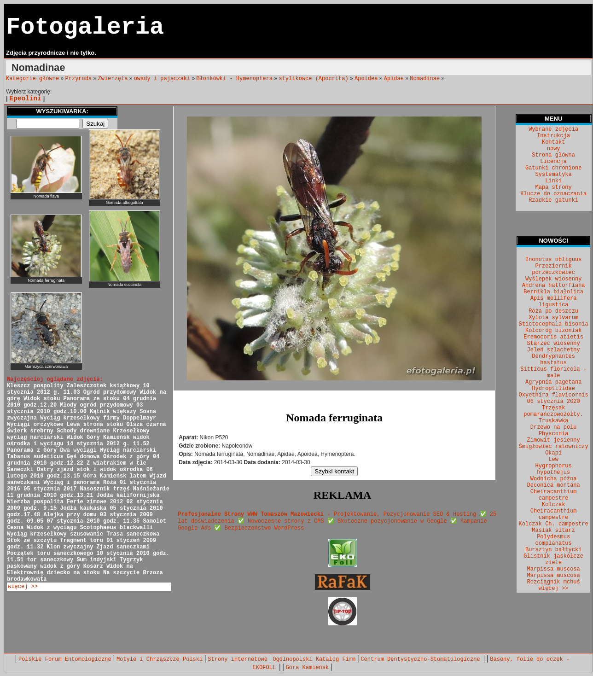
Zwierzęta (113, 79)
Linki (553, 181)
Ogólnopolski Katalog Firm (314, 659)
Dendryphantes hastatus (553, 359)
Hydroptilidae (553, 388)
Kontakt (553, 142)
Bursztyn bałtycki (553, 550)
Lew (553, 459)
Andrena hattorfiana (553, 285)
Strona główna (553, 155)
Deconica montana (553, 485)
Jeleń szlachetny (553, 350)
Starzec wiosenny (553, 343)
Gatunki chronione (553, 168)
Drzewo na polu (553, 427)
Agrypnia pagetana (553, 382)
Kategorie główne (32, 79)
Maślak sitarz (553, 530)
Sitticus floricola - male (553, 372)
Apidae (394, 79)
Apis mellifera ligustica (553, 301)
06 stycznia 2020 (553, 401)
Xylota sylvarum (553, 318)
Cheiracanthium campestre (553, 495)
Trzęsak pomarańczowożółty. (553, 411)
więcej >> (23, 586)
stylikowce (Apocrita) (313, 79)
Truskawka (554, 421)
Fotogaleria (85, 27)
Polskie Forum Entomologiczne (64, 659)
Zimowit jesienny (553, 440)
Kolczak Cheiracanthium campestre (553, 511)
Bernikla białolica (553, 292)
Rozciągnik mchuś (553, 582)
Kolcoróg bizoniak (553, 330)
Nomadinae (425, 79)
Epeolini (25, 98)
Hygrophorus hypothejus (553, 469)
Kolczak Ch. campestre (553, 524)
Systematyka (553, 174)
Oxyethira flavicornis (553, 395)
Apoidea (366, 79)
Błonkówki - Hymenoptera (234, 79)
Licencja (553, 161)
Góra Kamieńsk (307, 667)
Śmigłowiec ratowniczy (553, 446)
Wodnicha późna (553, 479)
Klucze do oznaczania (553, 194)
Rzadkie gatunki (553, 200)
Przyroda (78, 79)
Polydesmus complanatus (553, 540)
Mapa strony (553, 187)
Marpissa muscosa (553, 569)
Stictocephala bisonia (553, 324)
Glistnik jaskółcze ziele (553, 559)
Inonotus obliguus (553, 259)
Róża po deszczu (553, 311)
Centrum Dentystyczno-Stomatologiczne (421, 659)
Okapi (553, 453)
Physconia (554, 434)
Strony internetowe (237, 659)
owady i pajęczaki (162, 79)
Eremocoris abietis (553, 337)
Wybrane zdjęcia (553, 129)
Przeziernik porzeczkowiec (553, 269)
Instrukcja (553, 136)
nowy (553, 149)
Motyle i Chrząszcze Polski (159, 659)
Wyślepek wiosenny (553, 279)
